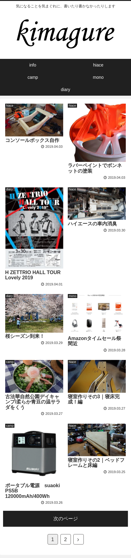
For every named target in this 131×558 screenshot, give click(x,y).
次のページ (65, 518)
